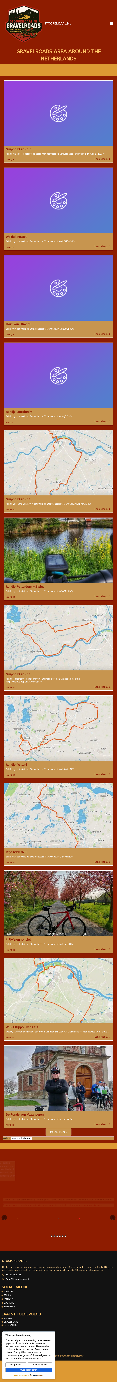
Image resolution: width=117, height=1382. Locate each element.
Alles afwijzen (40, 1364)
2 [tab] (54, 1236)
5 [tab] (63, 1236)
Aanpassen (15, 1364)
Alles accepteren (28, 1370)
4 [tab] (60, 1236)
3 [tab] (57, 1236)
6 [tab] (65, 1236)
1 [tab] (52, 1236)
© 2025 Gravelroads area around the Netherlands (58, 1356)
